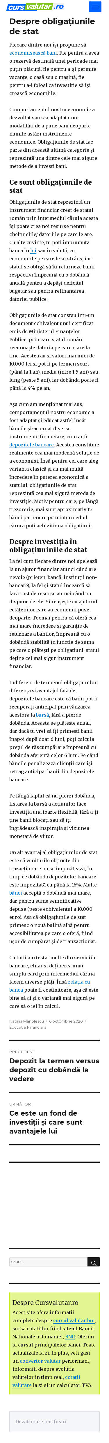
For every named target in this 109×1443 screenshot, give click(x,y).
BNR (70, 1337)
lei (33, 250)
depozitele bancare (31, 445)
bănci (15, 893)
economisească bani (33, 53)
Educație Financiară (28, 1027)
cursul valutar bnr (74, 1320)
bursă (42, 715)
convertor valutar (40, 1361)
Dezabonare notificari (41, 1422)
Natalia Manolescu (26, 1021)
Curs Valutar (35, 7)
